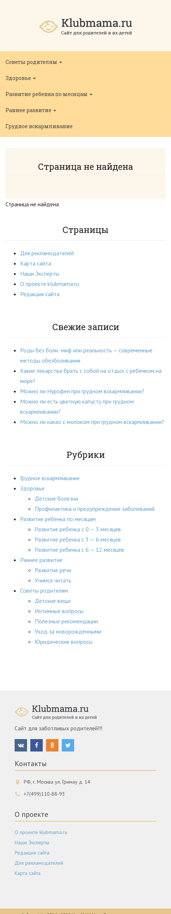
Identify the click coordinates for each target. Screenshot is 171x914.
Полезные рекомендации (66, 621)
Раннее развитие (30, 110)
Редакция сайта (40, 294)
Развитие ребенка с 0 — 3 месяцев (78, 529)
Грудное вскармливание (39, 126)
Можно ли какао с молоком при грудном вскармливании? (92, 421)
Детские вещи (53, 600)
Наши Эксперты (39, 273)
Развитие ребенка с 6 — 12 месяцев (79, 549)
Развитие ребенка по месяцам (48, 94)
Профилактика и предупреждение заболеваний (95, 508)
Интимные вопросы (59, 611)
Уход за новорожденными (68, 631)
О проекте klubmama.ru (49, 283)
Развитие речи (53, 570)
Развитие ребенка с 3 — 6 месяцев (78, 539)
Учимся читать (53, 580)
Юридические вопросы (63, 641)
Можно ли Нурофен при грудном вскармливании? (82, 391)
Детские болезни (56, 498)
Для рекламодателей (47, 253)
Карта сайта (35, 263)
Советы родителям (33, 61)
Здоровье (20, 77)
